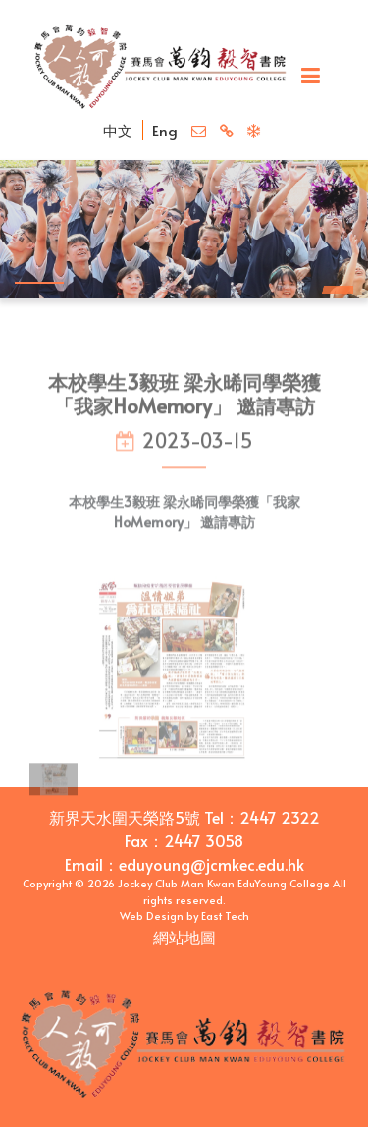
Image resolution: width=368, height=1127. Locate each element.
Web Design (152, 915)
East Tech (225, 915)
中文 (117, 130)
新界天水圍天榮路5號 (124, 817)
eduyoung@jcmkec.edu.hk (211, 864)
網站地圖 (184, 936)
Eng (165, 130)
